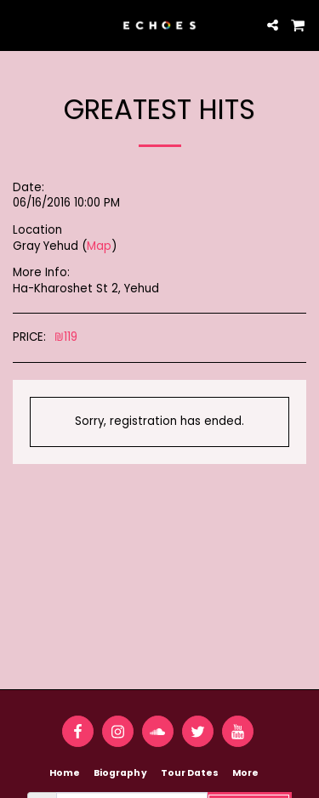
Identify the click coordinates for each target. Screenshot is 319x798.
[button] (18, 24)
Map (99, 246)
